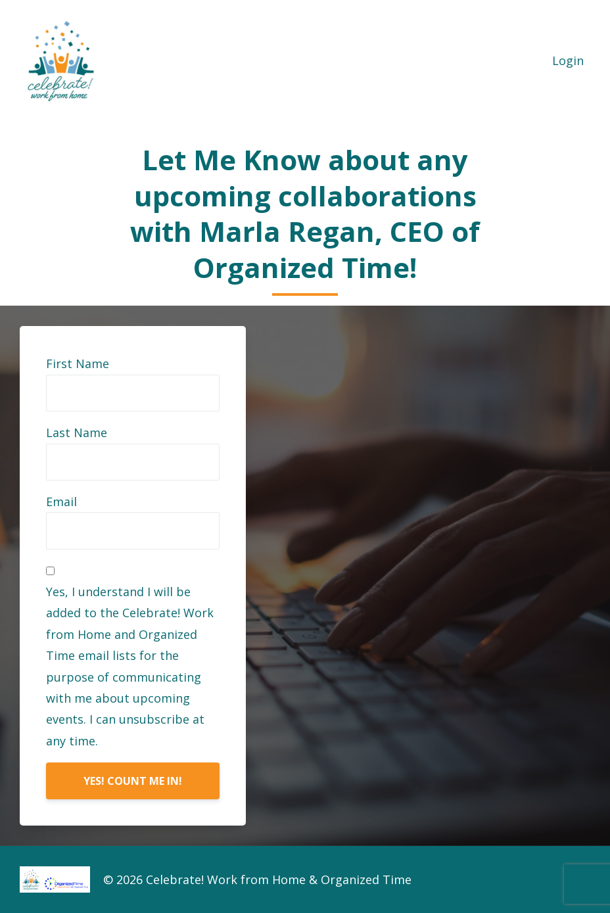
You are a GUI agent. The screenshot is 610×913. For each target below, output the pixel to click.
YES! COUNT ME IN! (132, 781)
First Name (77, 363)
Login (568, 60)
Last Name (76, 432)
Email (61, 501)
